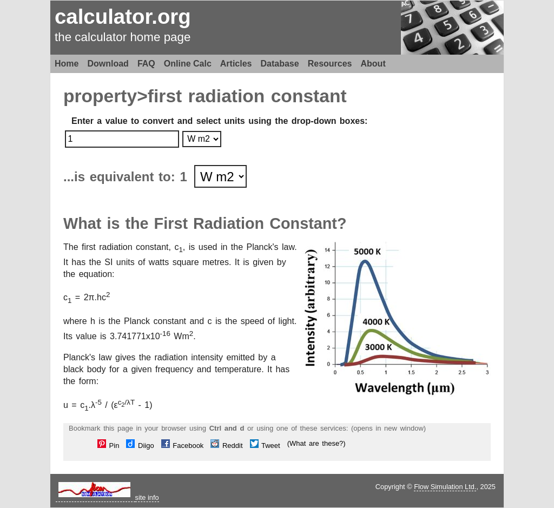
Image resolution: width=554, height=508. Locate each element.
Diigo (140, 445)
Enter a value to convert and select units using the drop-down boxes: (219, 121)
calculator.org (123, 16)
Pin (108, 445)
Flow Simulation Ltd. (445, 487)
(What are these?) (316, 443)
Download (107, 63)
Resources (330, 63)
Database (280, 63)
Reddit (226, 445)
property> (105, 96)
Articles (236, 63)
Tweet (265, 445)
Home (66, 63)
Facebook (182, 445)
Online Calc (188, 63)
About (373, 63)
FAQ (146, 63)
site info (147, 497)
